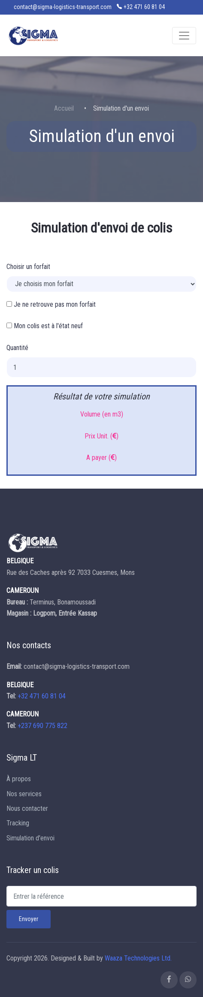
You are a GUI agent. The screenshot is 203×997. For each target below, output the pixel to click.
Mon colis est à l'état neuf (44, 326)
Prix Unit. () (101, 436)
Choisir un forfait (28, 267)
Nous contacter (27, 808)
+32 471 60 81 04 (144, 6)
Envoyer (28, 918)
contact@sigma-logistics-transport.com (63, 6)
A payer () (101, 457)
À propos (18, 779)
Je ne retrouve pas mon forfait (51, 304)
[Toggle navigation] (184, 35)
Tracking (17, 823)
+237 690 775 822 (42, 726)
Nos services (24, 794)
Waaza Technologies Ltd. (138, 958)
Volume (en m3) (101, 414)
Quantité (17, 348)
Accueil (64, 108)
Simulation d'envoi (30, 838)
